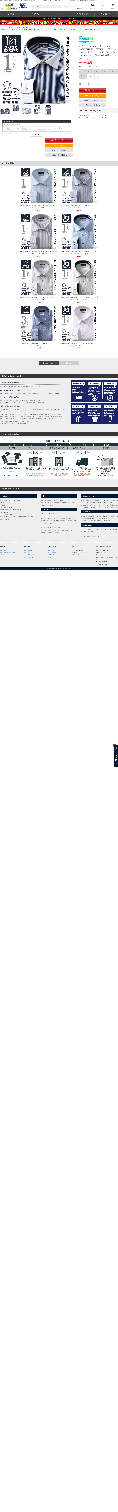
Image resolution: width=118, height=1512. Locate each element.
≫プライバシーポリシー (6, 555)
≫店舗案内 (51, 557)
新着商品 (35, 14)
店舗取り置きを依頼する (92, 96)
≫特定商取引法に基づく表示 (7, 552)
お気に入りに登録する (92, 105)
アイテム (14, 14)
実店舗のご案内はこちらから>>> (90, 536)
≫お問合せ (51, 555)
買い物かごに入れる (92, 90)
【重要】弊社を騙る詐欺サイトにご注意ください (59, 18)
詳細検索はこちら (69, 6)
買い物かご (113, 6)
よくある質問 (106, 14)
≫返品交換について (29, 555)
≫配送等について (28, 552)
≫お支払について (28, 550)
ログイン (103, 6)
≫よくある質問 (52, 552)
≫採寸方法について (29, 557)
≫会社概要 (3, 550)
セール (59, 14)
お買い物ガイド (81, 6)
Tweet (80, 36)
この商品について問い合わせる (92, 100)
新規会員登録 (93, 6)
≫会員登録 (51, 550)
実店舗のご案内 (82, 14)
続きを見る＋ (36, 134)
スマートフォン (49, 363)
